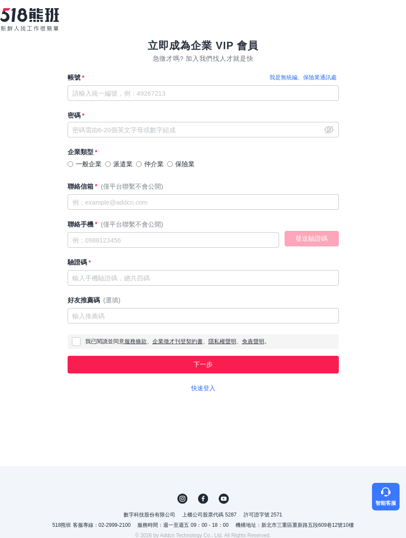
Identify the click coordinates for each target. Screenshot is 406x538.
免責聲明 (253, 341)
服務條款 (135, 341)
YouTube (224, 499)
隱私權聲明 (222, 341)
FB (203, 499)
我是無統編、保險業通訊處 (303, 77)
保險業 (185, 164)
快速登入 (203, 388)
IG (182, 499)
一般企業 (89, 164)
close (329, 129)
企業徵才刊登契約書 (177, 341)
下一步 (203, 364)
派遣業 (123, 164)
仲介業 (154, 164)
